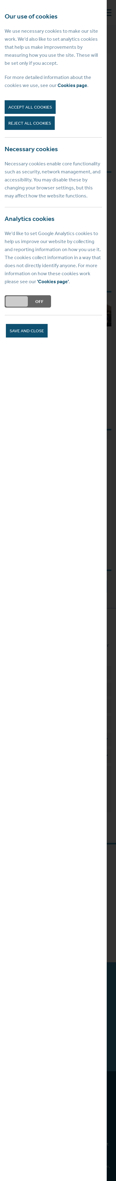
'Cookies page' (53, 281)
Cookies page (72, 85)
